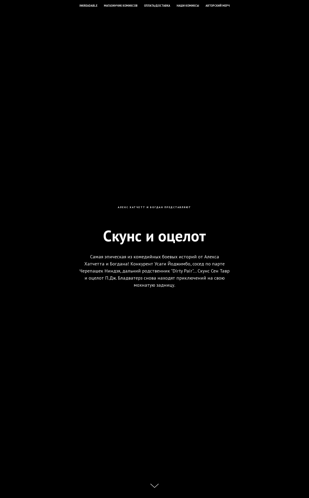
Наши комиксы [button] (188, 6)
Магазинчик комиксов (121, 6)
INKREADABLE (88, 6)
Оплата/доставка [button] (157, 6)
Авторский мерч (218, 6)
